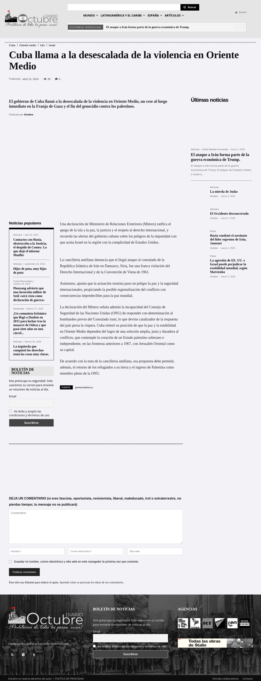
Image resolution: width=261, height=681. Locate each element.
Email (12, 395)
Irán (42, 45)
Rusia (213, 231)
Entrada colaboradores (226, 677)
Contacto (248, 677)
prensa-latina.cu (84, 385)
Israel (52, 45)
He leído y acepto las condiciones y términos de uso (29, 411)
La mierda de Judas (224, 191)
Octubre (28, 114)
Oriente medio (27, 45)
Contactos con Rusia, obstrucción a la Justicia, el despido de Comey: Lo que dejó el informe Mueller (30, 245)
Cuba (12, 45)
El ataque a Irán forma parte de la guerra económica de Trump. (148, 27)
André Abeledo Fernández (215, 149)
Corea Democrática (23, 280)
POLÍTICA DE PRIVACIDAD (69, 677)
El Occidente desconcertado (229, 213)
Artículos (17, 233)
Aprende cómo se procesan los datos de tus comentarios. (92, 580)
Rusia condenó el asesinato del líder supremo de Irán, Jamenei (228, 239)
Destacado (18, 307)
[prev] (237, 27)
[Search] (189, 7)
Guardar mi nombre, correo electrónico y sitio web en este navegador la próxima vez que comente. (76, 560)
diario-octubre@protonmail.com (47, 642)
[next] (243, 27)
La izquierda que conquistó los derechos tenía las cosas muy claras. (31, 348)
